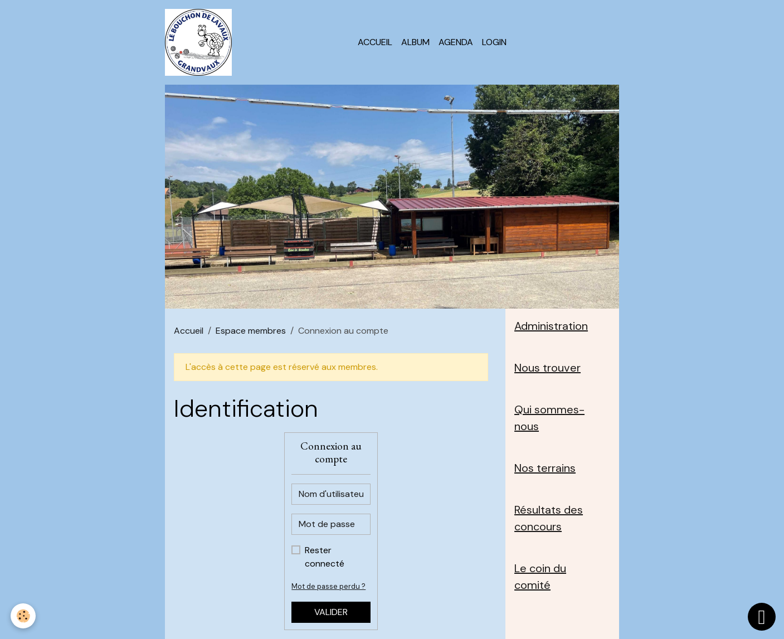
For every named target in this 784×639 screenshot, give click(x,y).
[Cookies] (23, 615)
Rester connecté (324, 556)
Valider (331, 612)
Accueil (375, 42)
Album (415, 42)
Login (494, 42)
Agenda (456, 42)
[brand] (200, 42)
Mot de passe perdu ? (328, 586)
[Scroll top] (762, 617)
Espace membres (251, 330)
